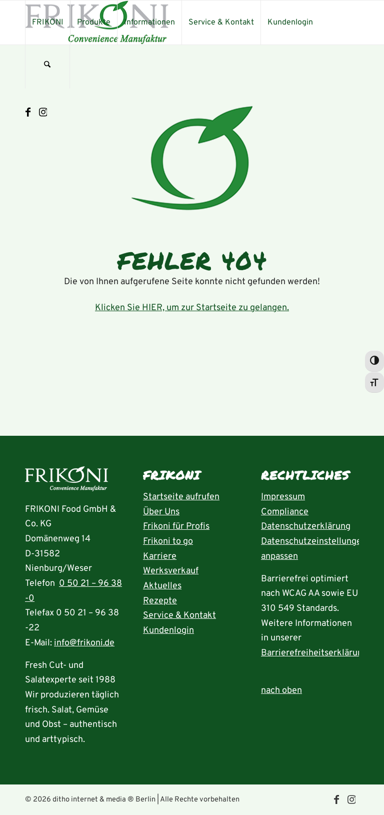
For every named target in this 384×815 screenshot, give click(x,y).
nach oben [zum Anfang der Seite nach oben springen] (281, 690)
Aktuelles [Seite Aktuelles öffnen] (162, 586)
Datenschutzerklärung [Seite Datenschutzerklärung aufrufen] (305, 526)
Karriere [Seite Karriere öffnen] (159, 556)
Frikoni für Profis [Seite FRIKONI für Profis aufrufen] (176, 526)
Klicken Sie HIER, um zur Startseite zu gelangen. (192, 308)
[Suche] (47, 67)
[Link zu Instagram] (43, 113)
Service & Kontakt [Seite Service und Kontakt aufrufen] (179, 615)
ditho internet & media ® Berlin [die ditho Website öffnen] (104, 799)
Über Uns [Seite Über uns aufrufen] (161, 512)
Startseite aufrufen (181, 497)
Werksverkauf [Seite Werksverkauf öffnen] (170, 571)
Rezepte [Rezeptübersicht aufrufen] (160, 601)
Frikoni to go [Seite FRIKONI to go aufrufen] (168, 541)
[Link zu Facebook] (28, 113)
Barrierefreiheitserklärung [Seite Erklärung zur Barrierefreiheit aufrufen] (314, 653)
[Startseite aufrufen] (66, 481)
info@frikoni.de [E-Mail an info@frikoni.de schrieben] (84, 643)
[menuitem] (47, 23)
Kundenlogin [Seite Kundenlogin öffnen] (168, 630)
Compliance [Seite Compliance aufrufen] (284, 512)
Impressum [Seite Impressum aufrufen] (283, 497)
